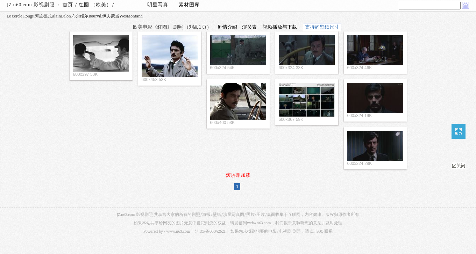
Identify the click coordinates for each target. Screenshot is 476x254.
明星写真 (157, 5)
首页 (68, 5)
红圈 (85, 5)
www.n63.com (178, 231)
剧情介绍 (227, 27)
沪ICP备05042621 (210, 231)
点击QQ (316, 231)
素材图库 (189, 5)
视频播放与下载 (280, 27)
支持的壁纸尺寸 (322, 27)
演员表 (249, 27)
